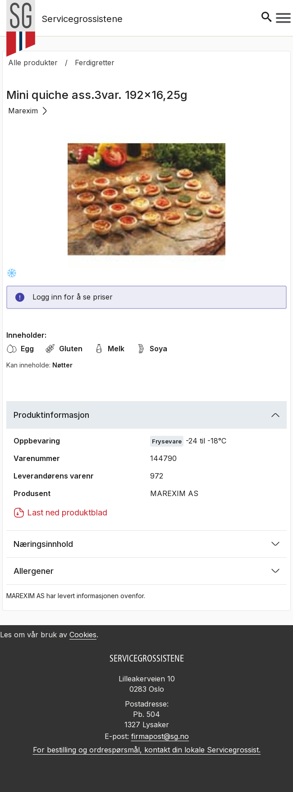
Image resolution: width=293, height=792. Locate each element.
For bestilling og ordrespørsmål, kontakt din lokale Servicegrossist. (147, 749)
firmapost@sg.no (160, 736)
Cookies (82, 634)
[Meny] (283, 18)
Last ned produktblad (60, 512)
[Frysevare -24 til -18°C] (11, 273)
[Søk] (266, 18)
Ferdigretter (94, 62)
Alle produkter (33, 62)
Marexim (27, 110)
